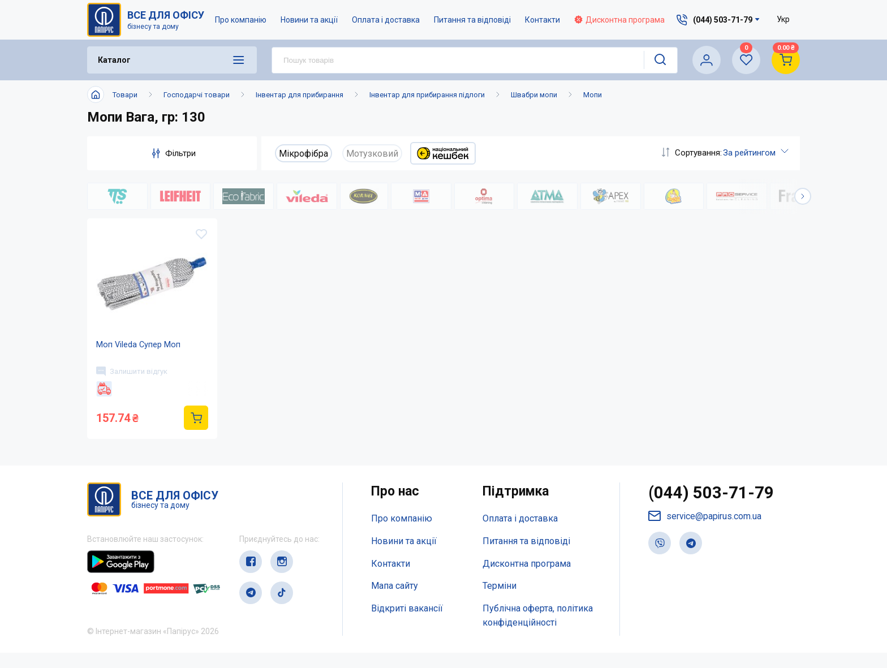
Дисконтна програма (619, 19)
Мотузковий (372, 153)
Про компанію (240, 19)
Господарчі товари (196, 94)
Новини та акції (309, 19)
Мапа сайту (394, 601)
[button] (802, 196)
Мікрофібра (303, 153)
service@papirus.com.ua (705, 532)
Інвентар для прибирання (299, 94)
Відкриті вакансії (407, 624)
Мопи (592, 94)
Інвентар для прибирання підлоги (427, 94)
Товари (125, 94)
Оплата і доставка (386, 19)
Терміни (499, 601)
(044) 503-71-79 (711, 509)
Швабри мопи (534, 94)
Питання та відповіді (472, 19)
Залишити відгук (134, 383)
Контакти (542, 19)
